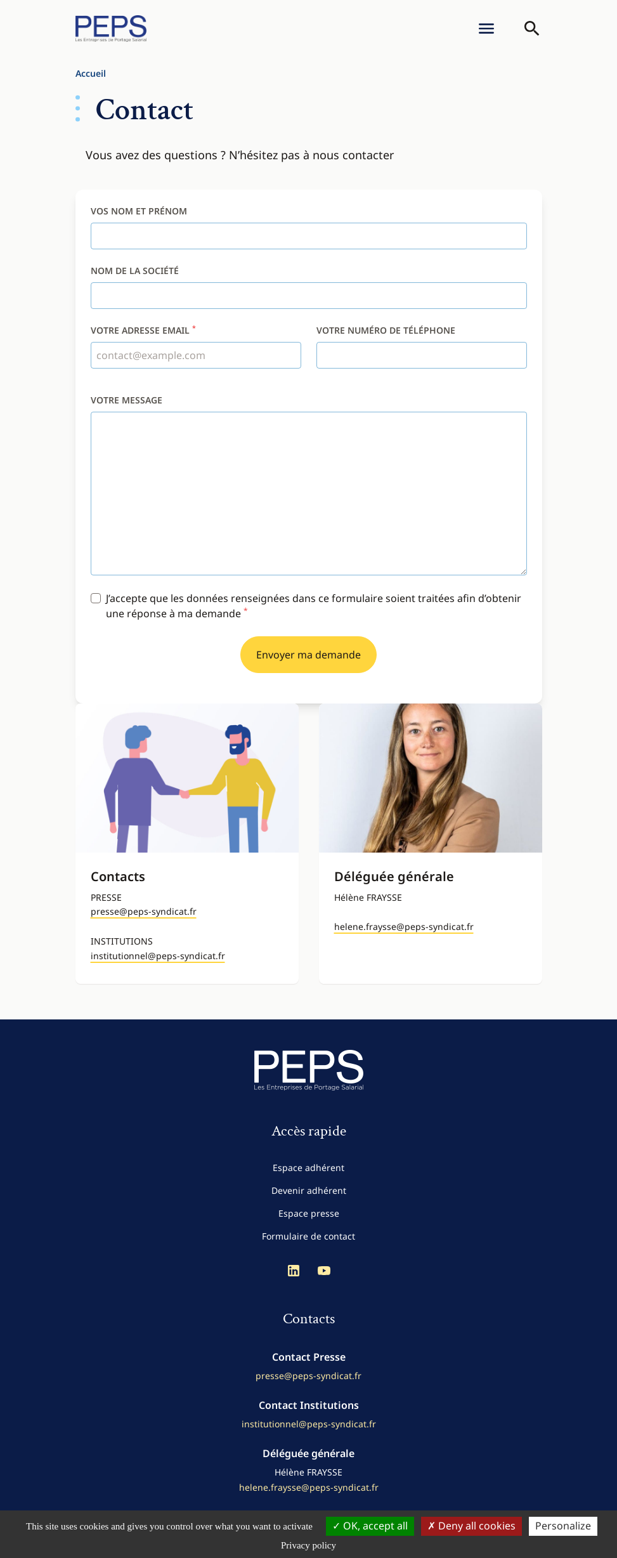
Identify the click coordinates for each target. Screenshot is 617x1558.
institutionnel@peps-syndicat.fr (158, 956)
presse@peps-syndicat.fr (144, 911)
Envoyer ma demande (308, 655)
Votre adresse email (143, 330)
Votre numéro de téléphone (385, 330)
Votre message (126, 400)
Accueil (90, 73)
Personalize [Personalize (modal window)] (563, 1526)
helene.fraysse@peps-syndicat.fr (404, 926)
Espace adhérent (308, 1168)
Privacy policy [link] (308, 1545)
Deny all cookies (471, 1526)
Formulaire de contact (308, 1236)
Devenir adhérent (308, 1190)
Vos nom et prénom (139, 211)
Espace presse (308, 1213)
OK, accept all (370, 1526)
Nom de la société (135, 271)
